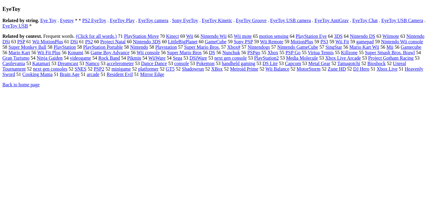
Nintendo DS (362, 36)
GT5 (170, 68)
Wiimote (390, 36)
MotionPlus (302, 41)
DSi (74, 41)
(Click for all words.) (96, 36)
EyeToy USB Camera (402, 20)
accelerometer (120, 63)
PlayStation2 (266, 58)
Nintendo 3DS (147, 41)
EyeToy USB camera (290, 20)
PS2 (89, 41)
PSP (21, 41)
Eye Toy (48, 20)
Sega (177, 58)
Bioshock (376, 63)
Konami (75, 52)
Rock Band (109, 58)
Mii (389, 47)
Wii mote (243, 36)
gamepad (365, 41)
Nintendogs (259, 47)
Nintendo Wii (213, 36)
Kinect (172, 36)
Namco (92, 63)
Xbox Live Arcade (343, 58)
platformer (148, 68)
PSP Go (293, 52)
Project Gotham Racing (391, 58)
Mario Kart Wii (364, 47)
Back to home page (21, 84)
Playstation (166, 47)
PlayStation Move (141, 36)
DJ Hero (361, 68)
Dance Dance (154, 63)
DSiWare (198, 58)
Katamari (41, 63)
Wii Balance (277, 68)
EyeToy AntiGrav (331, 20)
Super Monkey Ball (27, 47)
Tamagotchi (348, 63)
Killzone (349, 52)
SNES (80, 68)
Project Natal (112, 41)
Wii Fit (342, 41)
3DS (338, 36)
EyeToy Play (122, 20)
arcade (93, 74)
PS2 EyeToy (94, 20)
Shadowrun (193, 68)
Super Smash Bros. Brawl (390, 52)
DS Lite (270, 63)
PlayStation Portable (103, 47)
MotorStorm (308, 68)
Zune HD (337, 68)
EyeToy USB (15, 25)
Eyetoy (67, 20)
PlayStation (65, 47)
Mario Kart (19, 52)
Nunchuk (231, 52)
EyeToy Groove (251, 20)
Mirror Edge (152, 74)
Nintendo (139, 47)
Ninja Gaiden (50, 58)
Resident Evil (120, 74)
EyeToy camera (153, 20)
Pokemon (205, 63)
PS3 (324, 41)
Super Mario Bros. (202, 47)
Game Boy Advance (110, 52)
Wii (189, 36)
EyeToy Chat (365, 20)
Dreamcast (67, 63)
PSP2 (99, 68)
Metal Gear (319, 63)
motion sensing (273, 36)
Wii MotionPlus (47, 41)
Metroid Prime (244, 68)
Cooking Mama (37, 74)
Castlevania (13, 63)
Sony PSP (243, 41)
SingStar (333, 47)
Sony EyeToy (185, 20)
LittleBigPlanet (182, 41)
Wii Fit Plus (48, 52)
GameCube (215, 41)
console (181, 63)
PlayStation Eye (311, 36)
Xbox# (234, 47)
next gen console (230, 58)
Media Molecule (302, 58)
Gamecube (411, 47)
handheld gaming (238, 63)
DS (212, 52)
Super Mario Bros (184, 52)
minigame (121, 68)
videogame (80, 58)
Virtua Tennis (321, 52)
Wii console (148, 52)
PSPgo (253, 52)
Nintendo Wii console (402, 41)
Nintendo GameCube (297, 47)
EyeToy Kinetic (217, 20)
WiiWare (157, 58)
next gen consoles (50, 68)
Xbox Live (387, 68)
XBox (217, 68)
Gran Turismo (15, 58)
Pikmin (134, 58)
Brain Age (70, 74)
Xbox (273, 52)
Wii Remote (271, 41)
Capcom (293, 63)
